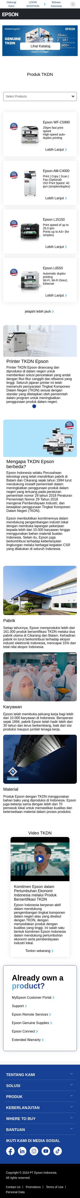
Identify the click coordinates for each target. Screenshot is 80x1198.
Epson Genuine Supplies (30, 1023)
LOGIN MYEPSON (33, 4)
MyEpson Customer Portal (31, 997)
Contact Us (13, 1187)
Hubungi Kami (11, 4)
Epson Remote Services (30, 1014)
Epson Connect (23, 1031)
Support (18, 1006)
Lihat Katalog (40, 46)
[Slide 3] (46, 406)
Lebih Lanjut (54, 149)
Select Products (16, 96)
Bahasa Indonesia (56, 4)
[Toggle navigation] (74, 14)
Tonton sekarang (37, 951)
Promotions (33, 1187)
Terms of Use (54, 1187)
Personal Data (15, 1192)
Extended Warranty (26, 1040)
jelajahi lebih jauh (38, 311)
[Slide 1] (34, 406)
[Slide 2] (40, 406)
